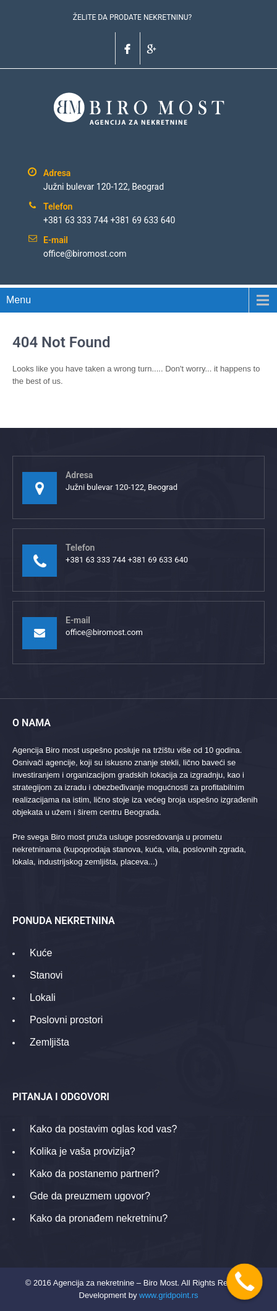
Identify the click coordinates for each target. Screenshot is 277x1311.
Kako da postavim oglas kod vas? (103, 1129)
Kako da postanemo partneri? (95, 1173)
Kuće (41, 953)
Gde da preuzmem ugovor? (90, 1196)
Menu (18, 300)
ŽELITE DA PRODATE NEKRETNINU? (132, 17)
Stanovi (46, 975)
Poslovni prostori (66, 1020)
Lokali (43, 997)
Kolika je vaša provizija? (82, 1151)
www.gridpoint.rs (168, 1295)
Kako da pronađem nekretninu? (99, 1218)
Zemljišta (49, 1042)
